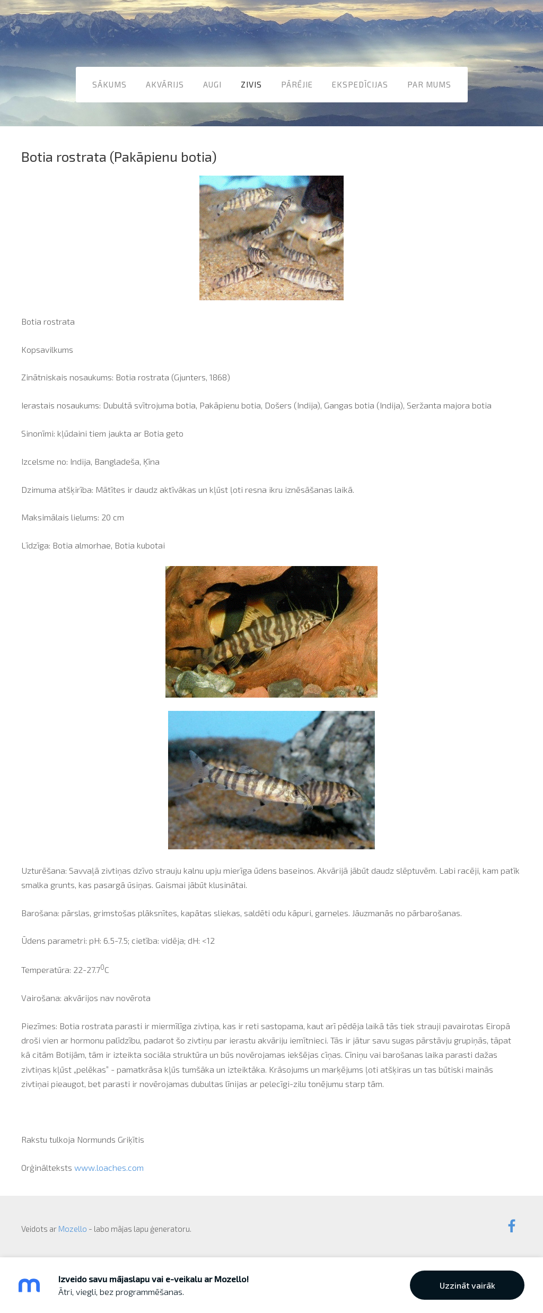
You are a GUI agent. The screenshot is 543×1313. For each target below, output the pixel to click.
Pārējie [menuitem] (297, 84)
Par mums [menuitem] (429, 84)
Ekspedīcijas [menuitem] (360, 84)
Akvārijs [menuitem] (165, 84)
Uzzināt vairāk (467, 1285)
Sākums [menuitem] (109, 84)
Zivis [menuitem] (251, 84)
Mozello (72, 1228)
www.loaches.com (109, 1167)
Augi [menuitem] (212, 84)
